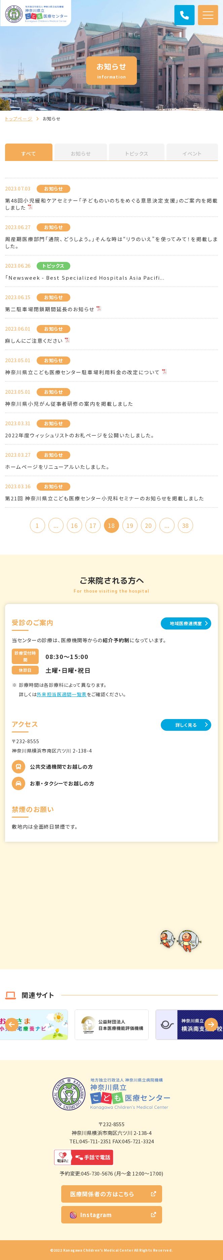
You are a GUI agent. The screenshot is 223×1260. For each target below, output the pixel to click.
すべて (28, 153)
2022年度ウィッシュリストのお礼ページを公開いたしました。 (79, 435)
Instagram (91, 1214)
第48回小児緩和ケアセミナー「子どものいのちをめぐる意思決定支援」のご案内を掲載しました (111, 204)
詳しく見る (186, 725)
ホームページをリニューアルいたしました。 (57, 466)
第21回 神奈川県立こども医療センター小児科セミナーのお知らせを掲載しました (104, 498)
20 (148, 525)
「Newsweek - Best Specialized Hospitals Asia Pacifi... (85, 277)
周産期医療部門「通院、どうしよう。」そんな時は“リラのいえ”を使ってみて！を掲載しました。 (111, 242)
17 (92, 525)
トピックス (136, 153)
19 (129, 525)
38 (185, 525)
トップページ (19, 118)
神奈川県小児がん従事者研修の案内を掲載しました (69, 403)
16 (74, 525)
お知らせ (81, 153)
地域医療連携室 (186, 623)
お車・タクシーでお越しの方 (62, 783)
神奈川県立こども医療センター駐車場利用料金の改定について (82, 372)
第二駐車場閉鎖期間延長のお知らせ (50, 309)
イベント (192, 153)
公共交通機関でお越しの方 (61, 766)
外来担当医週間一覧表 (61, 694)
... (56, 525)
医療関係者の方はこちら (102, 1194)
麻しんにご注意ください (34, 340)
